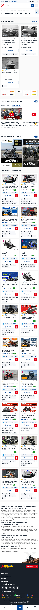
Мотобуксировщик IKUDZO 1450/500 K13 (28, 220)
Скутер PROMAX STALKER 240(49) (27, 351)
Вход (35, 608)
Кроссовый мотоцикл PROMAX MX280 (8, 351)
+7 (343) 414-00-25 (32, 1)
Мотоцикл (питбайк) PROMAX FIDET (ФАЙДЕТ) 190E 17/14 (29, 449)
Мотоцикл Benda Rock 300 (9, 317)
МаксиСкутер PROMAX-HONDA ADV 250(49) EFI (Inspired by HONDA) (10, 220)
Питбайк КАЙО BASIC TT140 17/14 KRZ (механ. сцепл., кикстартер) (9, 482)
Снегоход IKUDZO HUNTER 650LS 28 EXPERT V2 (28, 416)
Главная (4, 608)
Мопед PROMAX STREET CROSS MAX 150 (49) (10, 383)
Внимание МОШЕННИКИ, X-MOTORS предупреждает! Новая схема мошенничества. (11, 124)
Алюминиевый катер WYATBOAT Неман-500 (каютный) (8, 41)
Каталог (20, 608)
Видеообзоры (16, 105)
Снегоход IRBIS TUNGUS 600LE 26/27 (8, 252)
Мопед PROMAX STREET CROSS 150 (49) (29, 252)
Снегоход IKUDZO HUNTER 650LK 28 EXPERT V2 (28, 318)
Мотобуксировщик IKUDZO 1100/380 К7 (28, 187)
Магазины (14, 1)
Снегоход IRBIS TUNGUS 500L (29, 284)
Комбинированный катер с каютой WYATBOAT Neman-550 (29, 41)
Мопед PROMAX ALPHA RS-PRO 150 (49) (10, 285)
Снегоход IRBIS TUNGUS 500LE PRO (8, 449)
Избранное (11, 608)
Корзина (28, 608)
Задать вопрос (30, 566)
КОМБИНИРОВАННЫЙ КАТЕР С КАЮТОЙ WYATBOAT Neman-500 (10, 73)
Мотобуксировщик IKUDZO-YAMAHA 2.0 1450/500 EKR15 (10, 187)
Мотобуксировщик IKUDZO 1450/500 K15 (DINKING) (9, 416)
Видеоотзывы (5, 105)
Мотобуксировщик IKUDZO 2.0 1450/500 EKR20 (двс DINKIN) (28, 482)
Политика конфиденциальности (19, 604)
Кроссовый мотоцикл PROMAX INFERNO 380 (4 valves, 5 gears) (27, 383)
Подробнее (10, 50)
